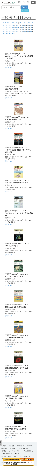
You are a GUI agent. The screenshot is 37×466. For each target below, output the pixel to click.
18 (28, 25)
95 (7, 31)
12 (16, 27)
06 (4, 29)
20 (22, 25)
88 (28, 31)
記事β (25, 10)
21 (19, 25)
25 (7, 25)
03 (13, 29)
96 (4, 31)
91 (19, 31)
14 (10, 27)
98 (28, 29)
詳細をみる (8, 67)
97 (31, 29)
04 (10, 29)
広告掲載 (12, 448)
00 (22, 29)
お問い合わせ (28, 456)
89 (25, 31)
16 (4, 27)
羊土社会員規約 (28, 451)
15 (7, 27)
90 (22, 31)
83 (13, 33)
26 (4, 25)
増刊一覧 (22, 23)
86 (4, 33)
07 (31, 27)
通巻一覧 (30, 23)
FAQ (20, 456)
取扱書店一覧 (20, 446)
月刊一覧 (6, 23)
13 (13, 27)
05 (7, 29)
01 (19, 29)
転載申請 (3, 451)
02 (16, 29)
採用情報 (11, 446)
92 (16, 31)
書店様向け (4, 448)
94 (10, 31)
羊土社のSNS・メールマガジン (10, 453)
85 (7, 33)
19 (25, 25)
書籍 (24, 7)
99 (25, 29)
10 (22, 27)
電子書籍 (29, 446)
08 (28, 27)
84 (10, 33)
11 (19, 27)
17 (31, 25)
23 (13, 25)
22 (16, 25)
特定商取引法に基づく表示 (8, 456)
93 (13, 31)
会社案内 (3, 446)
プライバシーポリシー (15, 451)
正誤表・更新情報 (23, 448)
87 (31, 31)
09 (25, 27)
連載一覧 (14, 23)
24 (10, 25)
